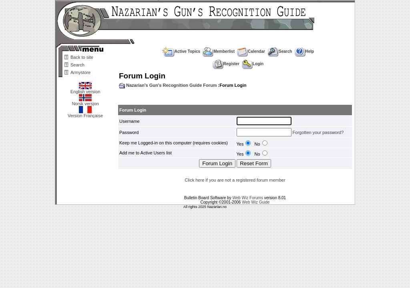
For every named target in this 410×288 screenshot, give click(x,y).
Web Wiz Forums (247, 198)
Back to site (81, 57)
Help (304, 51)
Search (77, 64)
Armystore (80, 72)
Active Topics (181, 51)
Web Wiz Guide (255, 202)
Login (252, 64)
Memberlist (219, 51)
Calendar (251, 51)
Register (226, 64)
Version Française (85, 113)
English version (85, 89)
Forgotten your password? (318, 132)
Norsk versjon (85, 101)
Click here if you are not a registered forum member (235, 180)
